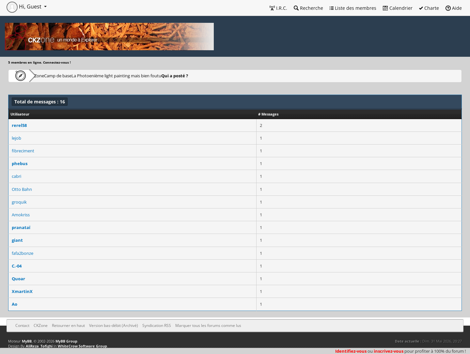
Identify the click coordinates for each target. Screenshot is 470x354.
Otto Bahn (22, 189)
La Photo (113, 75)
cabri (16, 176)
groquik (19, 202)
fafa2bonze (22, 253)
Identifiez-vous (351, 351)
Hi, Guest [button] (25, 6)
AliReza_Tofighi (39, 346)
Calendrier (398, 8)
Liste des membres (353, 8)
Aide (454, 8)
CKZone (46, 75)
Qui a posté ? (225, 75)
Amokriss (21, 215)
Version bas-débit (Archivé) (113, 325)
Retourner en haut (68, 325)
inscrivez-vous (388, 351)
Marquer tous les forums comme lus (208, 325)
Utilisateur (19, 114)
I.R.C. (278, 8)
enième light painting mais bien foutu (167, 75)
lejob (16, 138)
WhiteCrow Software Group (82, 346)
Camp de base (79, 75)
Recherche (308, 8)
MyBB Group (66, 341)
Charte (429, 8)
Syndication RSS (156, 325)
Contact (22, 325)
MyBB (27, 341)
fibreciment (23, 151)
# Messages (268, 114)
